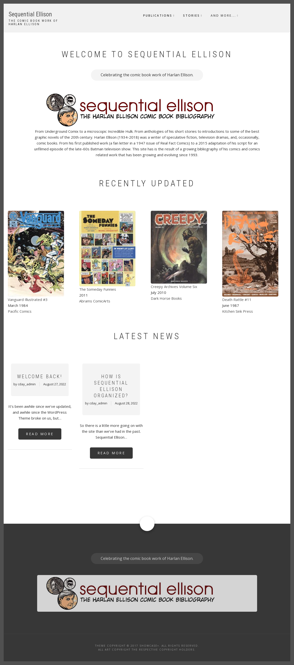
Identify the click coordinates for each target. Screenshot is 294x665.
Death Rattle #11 (236, 299)
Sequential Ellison (30, 14)
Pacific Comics (20, 311)
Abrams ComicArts (94, 301)
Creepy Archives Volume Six (174, 286)
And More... (223, 15)
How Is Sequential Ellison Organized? (111, 386)
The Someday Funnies (97, 289)
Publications (157, 15)
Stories (191, 15)
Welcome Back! (39, 376)
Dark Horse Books (166, 298)
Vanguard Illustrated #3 (28, 299)
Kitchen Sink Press (237, 311)
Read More (40, 434)
